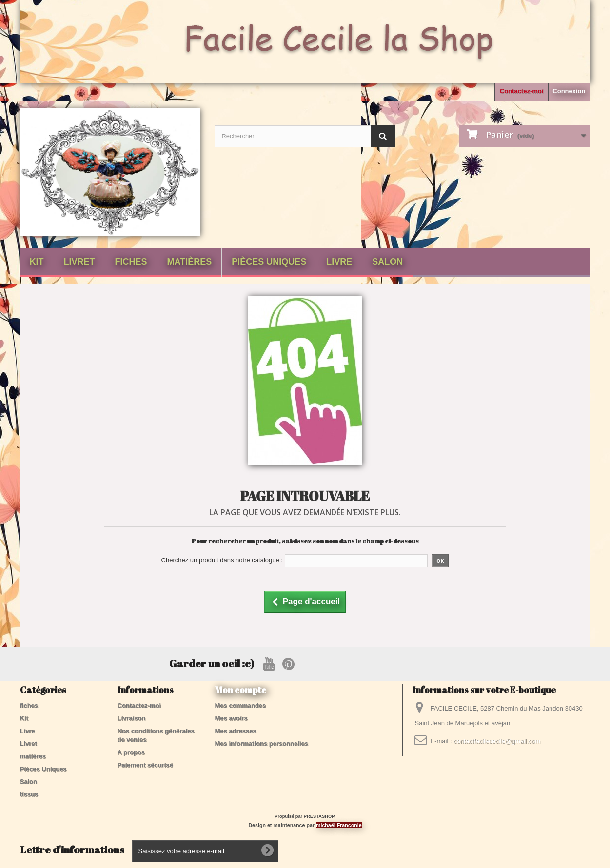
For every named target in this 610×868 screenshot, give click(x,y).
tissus (29, 794)
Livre (339, 261)
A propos (131, 752)
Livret (79, 261)
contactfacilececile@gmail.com (496, 741)
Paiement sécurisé (145, 765)
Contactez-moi (522, 91)
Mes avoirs (231, 718)
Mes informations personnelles (261, 743)
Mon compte (240, 689)
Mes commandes (240, 705)
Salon (387, 261)
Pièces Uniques (269, 261)
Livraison (132, 718)
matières (189, 261)
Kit (37, 261)
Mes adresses (235, 730)
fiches (131, 261)
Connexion (568, 91)
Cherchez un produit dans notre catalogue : (222, 560)
